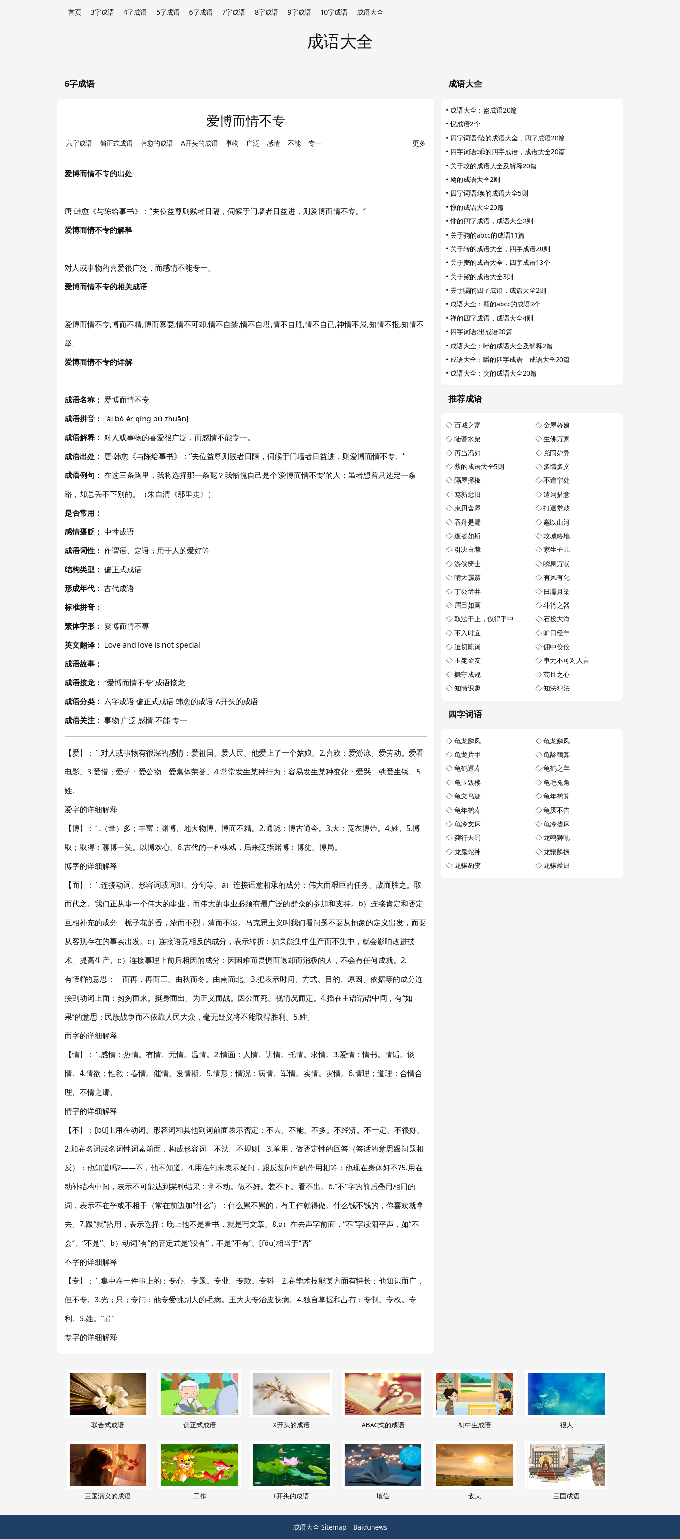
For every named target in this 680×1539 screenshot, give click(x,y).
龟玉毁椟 (467, 782)
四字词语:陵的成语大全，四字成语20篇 (507, 137)
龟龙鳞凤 (556, 740)
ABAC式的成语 (383, 1399)
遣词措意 (556, 494)
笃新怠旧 (467, 494)
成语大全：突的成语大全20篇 (493, 373)
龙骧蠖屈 (556, 865)
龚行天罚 (467, 837)
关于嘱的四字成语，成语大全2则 (498, 290)
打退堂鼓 (556, 507)
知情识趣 (467, 687)
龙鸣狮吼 (556, 837)
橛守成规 (467, 674)
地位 (383, 1470)
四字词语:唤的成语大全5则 (489, 193)
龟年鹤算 (556, 795)
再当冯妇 (467, 452)
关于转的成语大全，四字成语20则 (500, 248)
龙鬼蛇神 (467, 851)
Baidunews (370, 1527)
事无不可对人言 (566, 660)
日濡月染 (556, 591)
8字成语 (266, 12)
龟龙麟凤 (467, 740)
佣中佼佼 (556, 646)
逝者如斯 (467, 535)
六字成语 (79, 143)
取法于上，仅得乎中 (484, 618)
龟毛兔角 (556, 782)
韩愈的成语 (156, 143)
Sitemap (334, 1527)
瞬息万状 (556, 563)
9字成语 (299, 12)
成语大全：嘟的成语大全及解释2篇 (501, 345)
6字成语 (201, 12)
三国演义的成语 (108, 1470)
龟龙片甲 (467, 754)
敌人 (474, 1470)
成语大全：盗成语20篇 (483, 110)
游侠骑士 (467, 563)
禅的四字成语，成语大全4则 (491, 317)
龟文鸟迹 (467, 795)
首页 (74, 12)
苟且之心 (556, 674)
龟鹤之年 (556, 768)
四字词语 (465, 714)
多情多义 (556, 466)
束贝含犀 (467, 507)
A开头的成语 (199, 143)
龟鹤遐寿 (467, 768)
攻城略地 (556, 535)
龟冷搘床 (556, 823)
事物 (232, 143)
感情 (273, 143)
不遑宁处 (556, 480)
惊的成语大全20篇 (477, 207)
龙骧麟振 (556, 851)
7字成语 (233, 12)
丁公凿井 (467, 591)
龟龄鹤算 (556, 754)
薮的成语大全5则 (479, 466)
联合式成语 (108, 1399)
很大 (566, 1399)
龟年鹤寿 (467, 810)
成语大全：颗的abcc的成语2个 (495, 303)
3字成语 (102, 12)
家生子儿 (556, 549)
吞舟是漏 (467, 522)
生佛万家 (556, 438)
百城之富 (467, 424)
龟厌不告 (556, 810)
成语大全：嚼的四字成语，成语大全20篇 (510, 359)
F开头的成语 (291, 1470)
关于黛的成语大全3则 (481, 276)
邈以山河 (556, 522)
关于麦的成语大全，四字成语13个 (500, 262)
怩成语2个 (465, 123)
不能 (294, 143)
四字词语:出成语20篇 (481, 331)
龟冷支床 (467, 823)
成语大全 (370, 12)
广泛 (252, 143)
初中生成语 (474, 1399)
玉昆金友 (467, 660)
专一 (315, 143)
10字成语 (334, 12)
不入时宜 (467, 632)
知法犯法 (556, 687)
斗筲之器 (556, 605)
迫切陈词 (467, 646)
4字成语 (135, 12)
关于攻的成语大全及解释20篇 (493, 165)
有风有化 (556, 577)
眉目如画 (467, 605)
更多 (419, 143)
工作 (199, 1470)
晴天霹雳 (467, 577)
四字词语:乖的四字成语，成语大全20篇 (507, 151)
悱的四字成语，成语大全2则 (491, 220)
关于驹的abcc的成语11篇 (487, 234)
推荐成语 (465, 398)
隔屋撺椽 (467, 480)
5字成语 (168, 12)
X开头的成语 (291, 1399)
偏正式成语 (116, 143)
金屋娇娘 (556, 424)
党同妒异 (556, 452)
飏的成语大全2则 (475, 179)
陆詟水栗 (467, 438)
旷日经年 (556, 632)
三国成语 (566, 1470)
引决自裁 (467, 549)
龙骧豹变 (467, 865)
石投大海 (556, 618)
